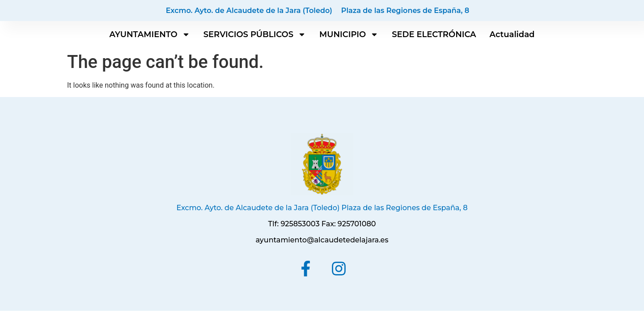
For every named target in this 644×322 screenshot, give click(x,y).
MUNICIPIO (348, 34)
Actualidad (512, 34)
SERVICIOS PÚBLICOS (254, 34)
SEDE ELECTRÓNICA (434, 34)
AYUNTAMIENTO (150, 34)
